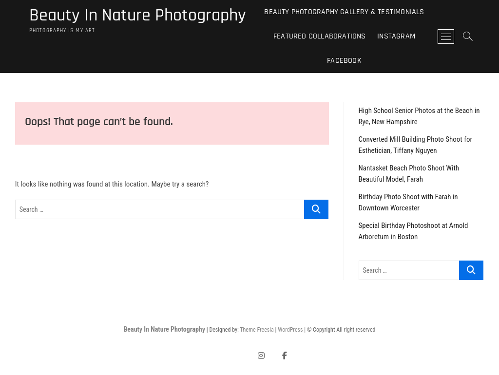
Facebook (344, 61)
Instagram (396, 36)
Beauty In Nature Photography (137, 15)
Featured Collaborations (319, 36)
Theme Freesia (256, 329)
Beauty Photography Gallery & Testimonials (344, 12)
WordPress (290, 329)
